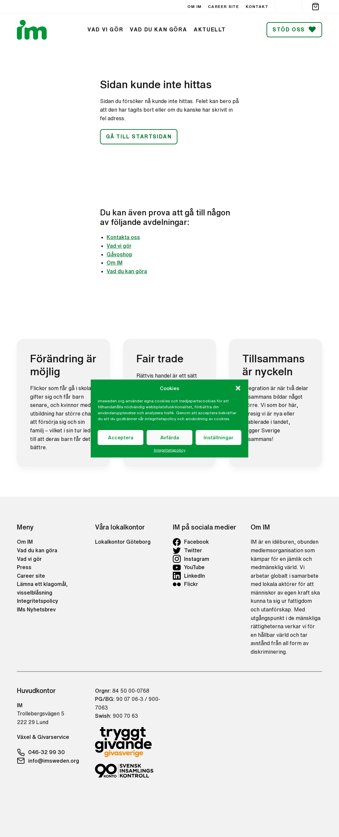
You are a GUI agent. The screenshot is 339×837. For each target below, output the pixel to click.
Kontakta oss (123, 237)
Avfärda (169, 437)
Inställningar (218, 437)
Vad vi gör (119, 245)
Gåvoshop (119, 254)
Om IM (114, 262)
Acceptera (120, 437)
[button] (238, 388)
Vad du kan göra (127, 271)
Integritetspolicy (169, 450)
